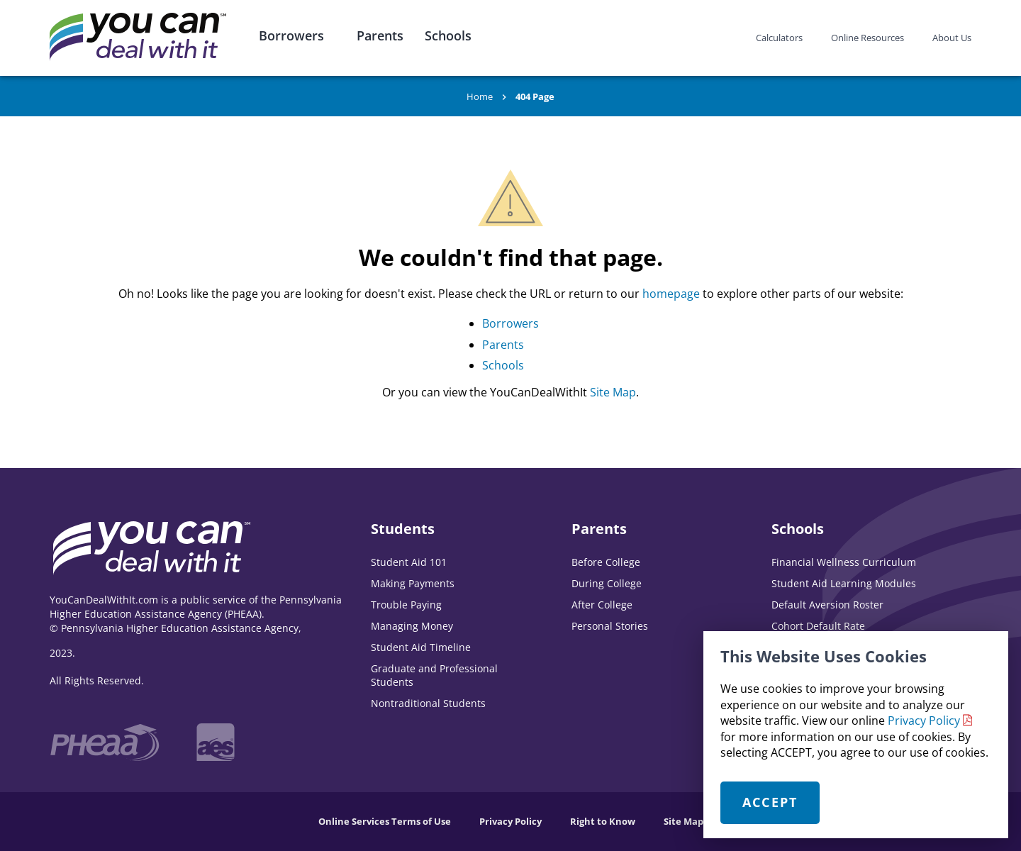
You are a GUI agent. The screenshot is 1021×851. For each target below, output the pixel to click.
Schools (448, 35)
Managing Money (412, 626)
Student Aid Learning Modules (843, 583)
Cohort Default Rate (818, 626)
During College (606, 583)
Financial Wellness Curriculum (843, 562)
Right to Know (602, 821)
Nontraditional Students (428, 703)
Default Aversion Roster (827, 604)
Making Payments (412, 583)
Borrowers (291, 35)
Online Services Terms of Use (384, 821)
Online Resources (867, 37)
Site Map (613, 392)
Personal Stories (609, 626)
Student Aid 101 (409, 562)
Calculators (779, 37)
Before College (605, 562)
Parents (380, 35)
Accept (770, 802)
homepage (671, 293)
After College (601, 604)
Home (480, 96)
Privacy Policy (924, 720)
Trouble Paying (406, 604)
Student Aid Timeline (421, 647)
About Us (951, 37)
